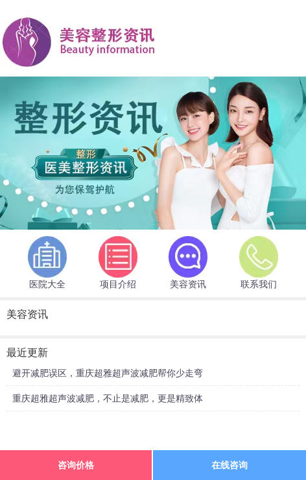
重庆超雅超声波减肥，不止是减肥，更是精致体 (107, 398)
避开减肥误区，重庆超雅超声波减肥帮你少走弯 (107, 373)
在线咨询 (229, 465)
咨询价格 (76, 465)
